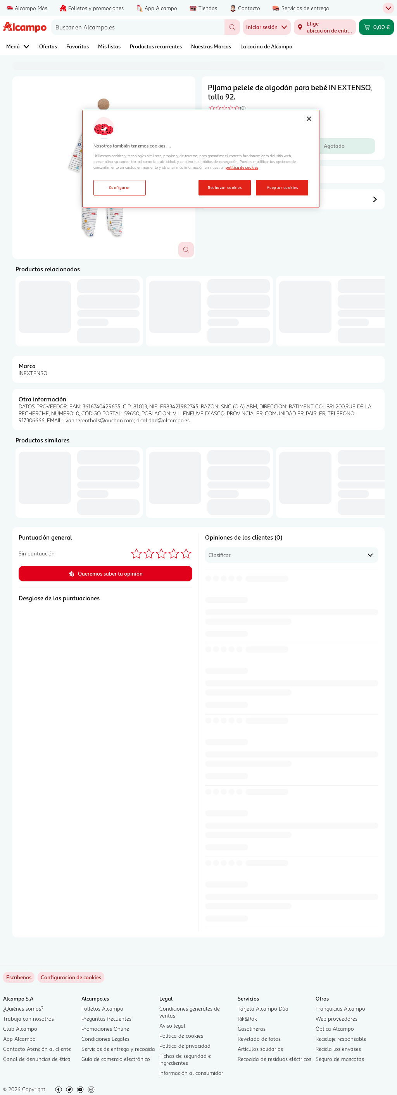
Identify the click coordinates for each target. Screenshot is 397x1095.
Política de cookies (181, 1035)
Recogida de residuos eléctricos (274, 1059)
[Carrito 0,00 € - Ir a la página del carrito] (376, 27)
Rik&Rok (247, 1018)
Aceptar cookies (282, 187)
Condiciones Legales (105, 1038)
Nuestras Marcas (211, 46)
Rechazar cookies (225, 187)
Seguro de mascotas (340, 1059)
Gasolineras (252, 1028)
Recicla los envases (338, 1048)
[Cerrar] (309, 118)
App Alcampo (19, 1038)
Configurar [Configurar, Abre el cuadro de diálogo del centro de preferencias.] (119, 187)
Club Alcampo (20, 1028)
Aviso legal (172, 1025)
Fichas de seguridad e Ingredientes (185, 1059)
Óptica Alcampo (335, 1028)
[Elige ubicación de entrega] (325, 27)
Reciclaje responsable (341, 1038)
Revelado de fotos (259, 1038)
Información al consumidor (191, 1072)
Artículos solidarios (260, 1048)
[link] (71, 977)
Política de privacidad (185, 1045)
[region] (201, 159)
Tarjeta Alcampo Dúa (263, 1008)
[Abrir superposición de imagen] (186, 249)
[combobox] (138, 27)
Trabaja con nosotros (28, 1018)
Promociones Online (105, 1028)
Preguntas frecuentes (106, 1018)
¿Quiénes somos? (23, 1008)
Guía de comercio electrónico (115, 1059)
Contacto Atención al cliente (37, 1048)
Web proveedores (336, 1018)
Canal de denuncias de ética (37, 1059)
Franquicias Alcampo (340, 1008)
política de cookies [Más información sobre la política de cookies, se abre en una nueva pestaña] (242, 167)
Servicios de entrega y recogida (118, 1048)
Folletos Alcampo (102, 1008)
